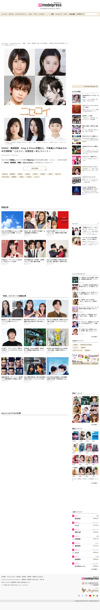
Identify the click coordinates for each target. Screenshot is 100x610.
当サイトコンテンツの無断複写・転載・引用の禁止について (15, 582)
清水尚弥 (77, 518)
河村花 (21, 177)
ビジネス (41, 14)
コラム (30, 14)
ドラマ (65, 14)
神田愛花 (77, 559)
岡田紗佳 (87, 350)
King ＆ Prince (28, 162)
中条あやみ (30, 160)
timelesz (28, 174)
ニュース (4, 14)
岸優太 (19, 162)
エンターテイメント (21, 14)
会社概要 (3, 576)
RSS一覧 (42, 579)
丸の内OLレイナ (80, 566)
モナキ (75, 347)
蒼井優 (83, 347)
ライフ (35, 14)
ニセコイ (37, 177)
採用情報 (29, 576)
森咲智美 (77, 546)
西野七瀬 (77, 532)
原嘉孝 (75, 344)
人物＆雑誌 (72, 14)
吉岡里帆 (77, 539)
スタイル (11, 14)
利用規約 (18, 576)
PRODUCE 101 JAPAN (85, 344)
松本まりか (58, 174)
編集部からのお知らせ (38, 576)
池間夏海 (14, 177)
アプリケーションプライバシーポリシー (10, 579)
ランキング (58, 14)
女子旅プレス (80, 14)
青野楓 (20, 174)
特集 (52, 14)
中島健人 (12, 160)
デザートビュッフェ (77, 350)
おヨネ (77, 552)
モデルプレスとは (11, 576)
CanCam (29, 177)
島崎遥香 (13, 162)
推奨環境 (24, 576)
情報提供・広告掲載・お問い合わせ (30, 579)
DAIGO (6, 162)
